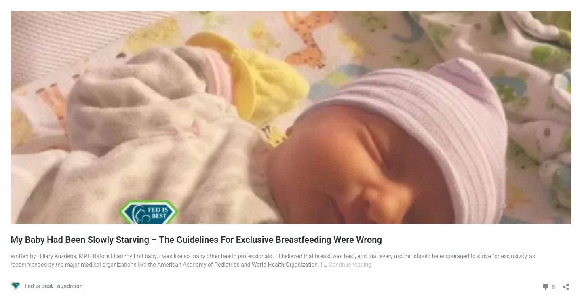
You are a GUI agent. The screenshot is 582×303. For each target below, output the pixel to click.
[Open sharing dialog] (565, 284)
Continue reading (350, 264)
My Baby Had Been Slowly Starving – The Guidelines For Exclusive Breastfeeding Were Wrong (196, 240)
